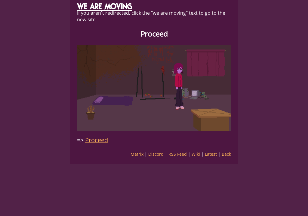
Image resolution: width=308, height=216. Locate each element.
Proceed (96, 140)
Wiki (196, 154)
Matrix (137, 154)
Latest (211, 154)
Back (226, 154)
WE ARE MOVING (104, 6)
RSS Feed (177, 154)
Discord (156, 154)
